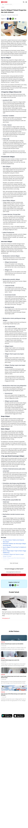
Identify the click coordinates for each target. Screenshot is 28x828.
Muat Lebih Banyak (14, 563)
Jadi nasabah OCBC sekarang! (13, 574)
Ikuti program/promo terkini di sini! (13, 572)
